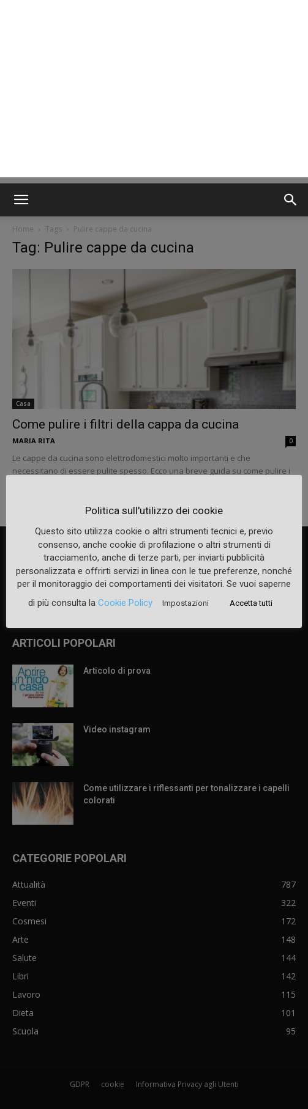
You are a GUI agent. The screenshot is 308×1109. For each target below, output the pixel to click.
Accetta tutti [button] (251, 603)
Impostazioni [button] (185, 603)
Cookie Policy (125, 602)
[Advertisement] (154, 91)
